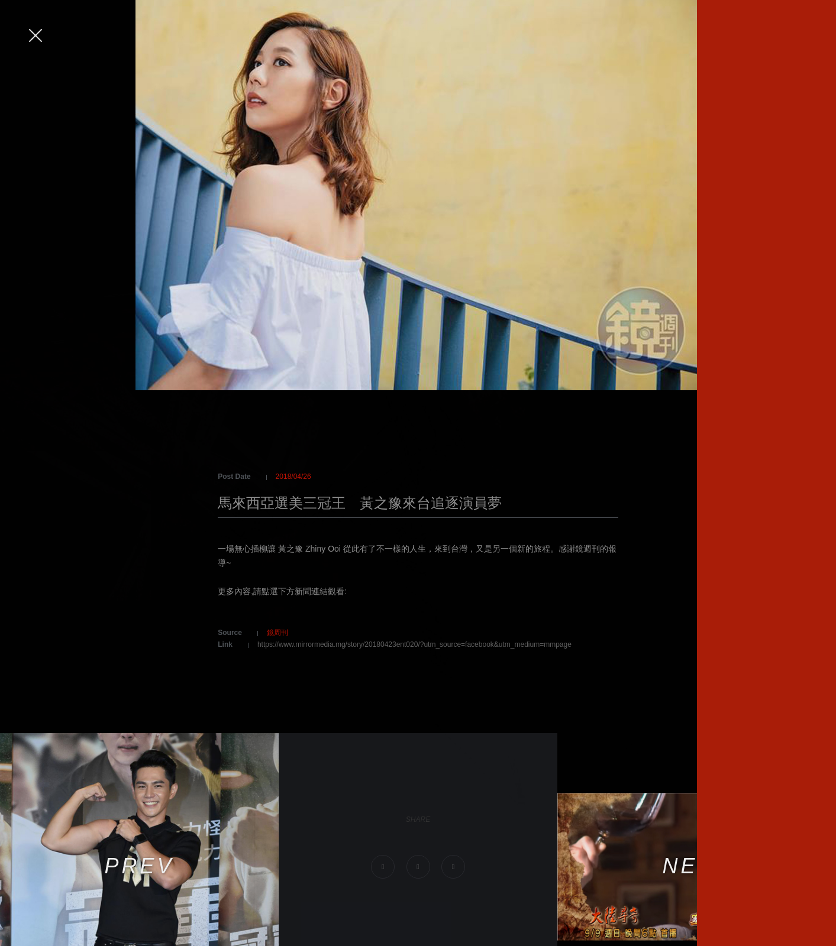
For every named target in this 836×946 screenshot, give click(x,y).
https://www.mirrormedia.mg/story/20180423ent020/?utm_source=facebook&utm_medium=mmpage (414, 644)
